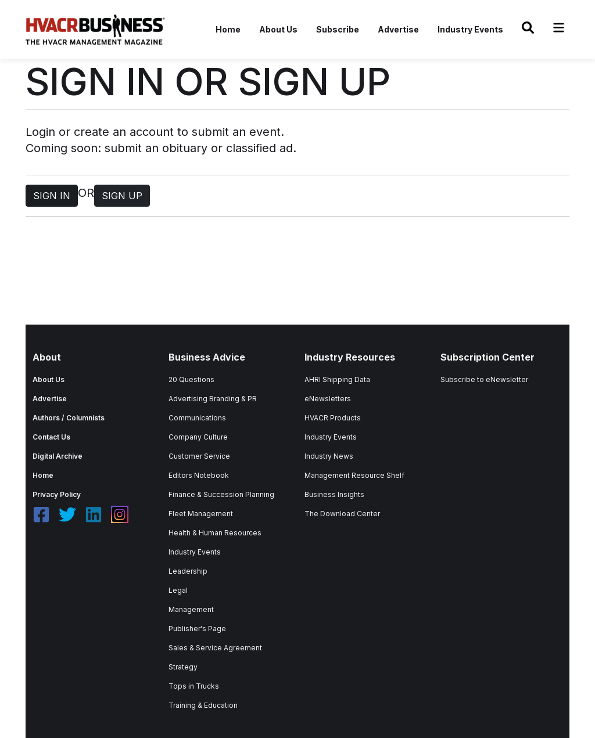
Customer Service (199, 456)
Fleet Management (201, 513)
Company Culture (198, 437)
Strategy (183, 667)
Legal (178, 590)
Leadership (188, 571)
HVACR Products (332, 417)
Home (228, 29)
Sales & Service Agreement (215, 647)
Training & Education (203, 705)
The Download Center (342, 513)
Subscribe (337, 29)
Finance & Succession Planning (221, 494)
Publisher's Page (197, 628)
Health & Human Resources (215, 532)
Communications (197, 417)
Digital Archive (58, 456)
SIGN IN (51, 195)
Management (191, 609)
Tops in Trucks (194, 686)
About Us (278, 29)
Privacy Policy (57, 494)
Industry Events (470, 29)
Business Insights (334, 494)
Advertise (398, 29)
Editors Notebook (199, 475)
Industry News (328, 456)
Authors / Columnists (69, 417)
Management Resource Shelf (354, 475)
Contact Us (51, 437)
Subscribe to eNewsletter (484, 379)
